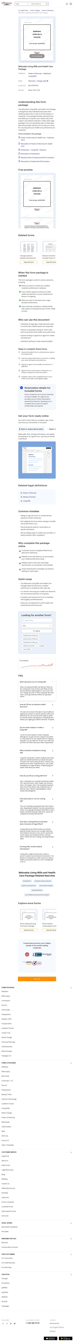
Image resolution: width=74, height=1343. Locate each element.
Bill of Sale (5, 1076)
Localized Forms (7, 1207)
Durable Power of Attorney (30, 635)
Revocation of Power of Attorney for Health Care (36, 145)
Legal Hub (5, 1156)
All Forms (5, 1136)
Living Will (26, 501)
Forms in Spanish (8, 1202)
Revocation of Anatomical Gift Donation (35, 161)
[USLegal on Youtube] (14, 1323)
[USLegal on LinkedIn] (10, 1323)
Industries (5, 1197)
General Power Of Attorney (30, 639)
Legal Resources (7, 1170)
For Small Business (8, 1263)
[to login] (66, 3)
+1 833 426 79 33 (32, 1323)
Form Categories (37, 1063)
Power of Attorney (29, 493)
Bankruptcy (6, 996)
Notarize (5, 1242)
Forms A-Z (5, 1140)
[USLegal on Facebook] (6, 1323)
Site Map (5, 1193)
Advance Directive (29, 497)
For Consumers (7, 1258)
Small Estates (6, 1127)
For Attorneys (6, 1267)
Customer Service (37, 1152)
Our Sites (37, 1274)
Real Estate (6, 1122)
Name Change (7, 1037)
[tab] (31, 429)
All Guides (5, 1231)
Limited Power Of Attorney (30, 642)
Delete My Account (8, 1188)
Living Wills (6, 1108)
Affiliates (5, 1179)
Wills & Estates (7, 1051)
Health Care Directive (29, 646)
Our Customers (37, 1254)
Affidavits (5, 1067)
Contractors (6, 1001)
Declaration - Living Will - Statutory (33, 150)
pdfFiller (4, 1288)
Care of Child (26, 649)
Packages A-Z (6, 1056)
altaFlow (5, 1297)
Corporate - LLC (7, 1081)
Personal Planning (8, 1042)
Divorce (4, 1005)
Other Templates (8, 1145)
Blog (3, 1174)
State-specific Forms (9, 1211)
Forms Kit (5, 1216)
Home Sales (6, 1010)
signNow (5, 1292)
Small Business (7, 1047)
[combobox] (22, 4)
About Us (5, 1161)
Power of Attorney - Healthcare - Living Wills (40, 74)
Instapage (5, 1306)
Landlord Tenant (8, 1028)
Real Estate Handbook (10, 1227)
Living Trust (6, 1033)
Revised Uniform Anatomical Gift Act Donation (37, 158)
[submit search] (47, 4)
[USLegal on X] (3, 1323)
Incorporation (7, 1024)
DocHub (4, 1301)
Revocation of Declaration (30, 154)
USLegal (5, 1278)
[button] (70, 3)
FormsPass (5, 1283)
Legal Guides (37, 1223)
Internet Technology (9, 1099)
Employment (6, 1014)
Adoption (5, 991)
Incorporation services (10, 1247)
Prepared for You (37, 1239)
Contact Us (5, 1184)
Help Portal (6, 1165)
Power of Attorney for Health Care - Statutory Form (37, 139)
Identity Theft (6, 1019)
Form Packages (37, 987)
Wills (3, 1131)
